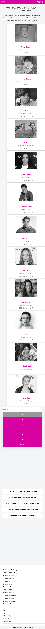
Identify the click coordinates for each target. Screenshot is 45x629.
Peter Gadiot (26, 175)
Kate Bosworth (26, 270)
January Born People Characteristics (23, 491)
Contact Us (6, 619)
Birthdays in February (9, 575)
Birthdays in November (9, 601)
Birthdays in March (8, 578)
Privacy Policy (7, 616)
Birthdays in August (8, 592)
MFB (3, 2)
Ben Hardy (26, 238)
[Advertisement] (21, 468)
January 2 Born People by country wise (23, 509)
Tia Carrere (26, 302)
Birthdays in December (9, 604)
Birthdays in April (8, 581)
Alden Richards (26, 206)
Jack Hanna (26, 143)
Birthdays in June (8, 587)
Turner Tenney (26, 47)
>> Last (22, 444)
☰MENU (40, 2)
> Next (22, 439)
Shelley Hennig (26, 366)
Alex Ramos (26, 111)
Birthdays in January (9, 572)
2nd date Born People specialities (23, 497)
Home (4, 613)
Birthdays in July (7, 589)
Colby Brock (26, 79)
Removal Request (8, 621)
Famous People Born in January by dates (23, 503)
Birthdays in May (7, 584)
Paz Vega (26, 334)
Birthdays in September (9, 595)
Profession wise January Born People (23, 515)
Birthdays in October (9, 598)
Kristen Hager (26, 398)
